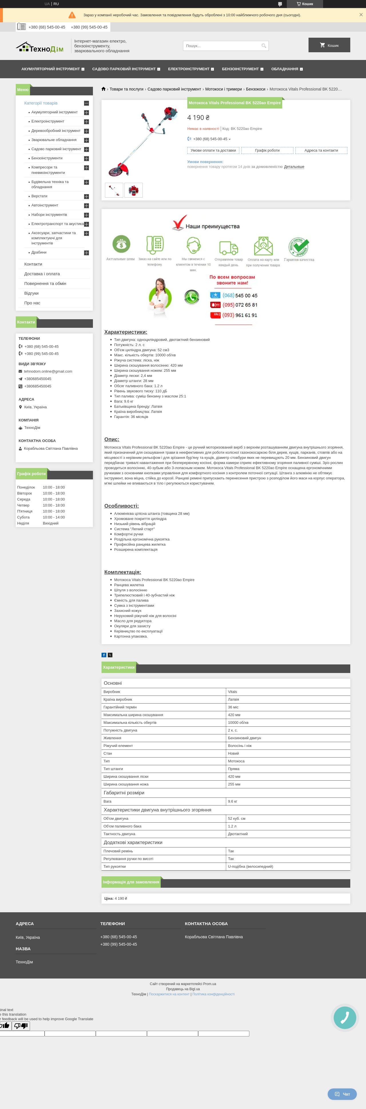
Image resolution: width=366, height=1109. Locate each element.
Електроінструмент (189, 69)
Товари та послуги (126, 89)
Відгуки (31, 293)
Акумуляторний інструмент (50, 69)
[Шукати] (264, 46)
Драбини (38, 252)
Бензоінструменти (47, 158)
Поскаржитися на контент (169, 994)
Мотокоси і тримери (223, 89)
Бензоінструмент (240, 69)
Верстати (39, 196)
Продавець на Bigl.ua (183, 989)
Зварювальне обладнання (54, 140)
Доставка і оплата (42, 273)
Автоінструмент (44, 205)
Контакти (33, 264)
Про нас (32, 302)
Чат (342, 1094)
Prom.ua (209, 984)
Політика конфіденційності (213, 994)
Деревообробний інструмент (56, 130)
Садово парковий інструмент (124, 69)
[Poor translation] (21, 1026)
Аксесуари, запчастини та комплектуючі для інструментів (53, 238)
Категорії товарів (40, 103)
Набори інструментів (49, 214)
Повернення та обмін (45, 283)
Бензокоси (256, 89)
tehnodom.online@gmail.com (48, 371)
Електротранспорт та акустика (57, 224)
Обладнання (284, 69)
